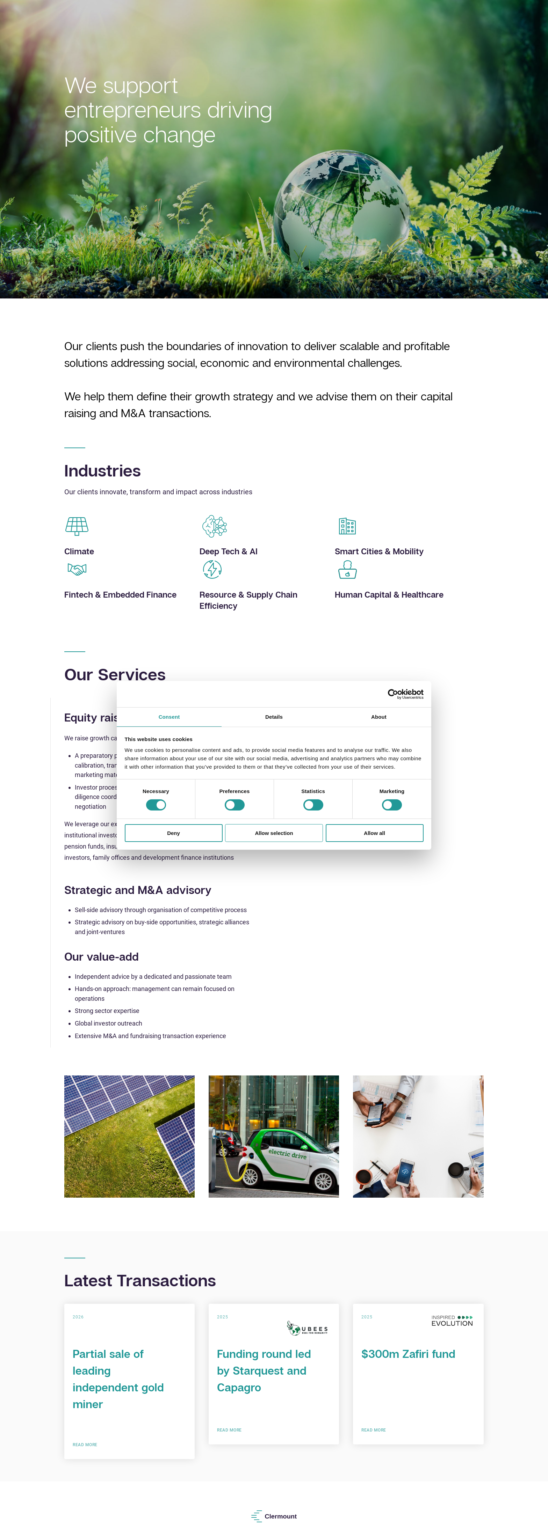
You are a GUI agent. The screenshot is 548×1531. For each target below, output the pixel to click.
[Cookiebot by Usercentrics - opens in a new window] (393, 694)
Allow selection (274, 833)
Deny (173, 833)
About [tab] (379, 717)
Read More (85, 1445)
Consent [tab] (169, 717)
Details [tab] (274, 717)
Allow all (374, 833)
